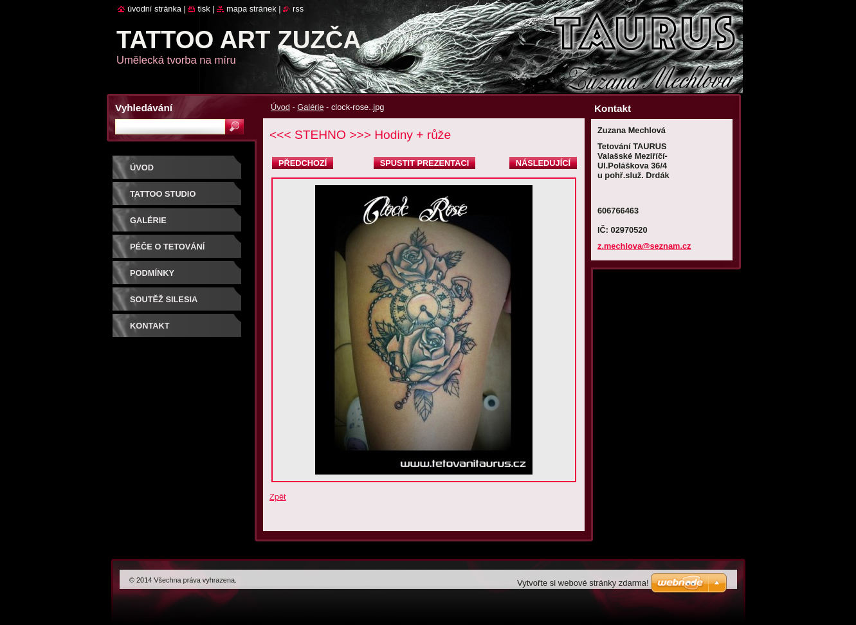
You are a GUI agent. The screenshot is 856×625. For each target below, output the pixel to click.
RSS (298, 9)
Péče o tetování (167, 246)
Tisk (203, 9)
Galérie (310, 107)
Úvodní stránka (154, 9)
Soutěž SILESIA (163, 299)
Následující (543, 163)
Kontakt (150, 326)
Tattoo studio (163, 194)
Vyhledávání (143, 107)
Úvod (280, 107)
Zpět (277, 497)
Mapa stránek (251, 9)
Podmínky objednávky (158, 277)
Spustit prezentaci (424, 163)
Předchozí (302, 163)
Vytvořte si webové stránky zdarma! (583, 583)
